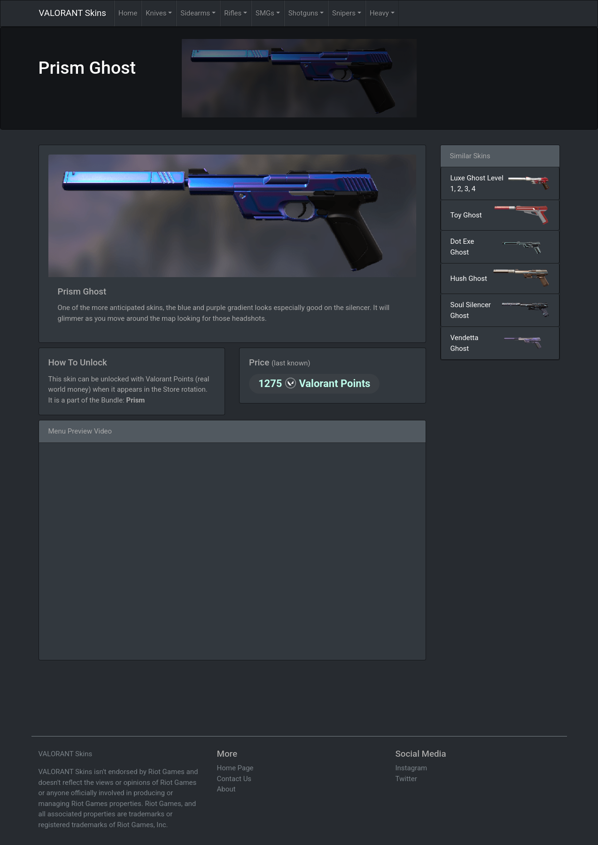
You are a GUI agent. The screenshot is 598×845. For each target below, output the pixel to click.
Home (127, 13)
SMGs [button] (265, 13)
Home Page (235, 768)
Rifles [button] (232, 13)
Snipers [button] (344, 13)
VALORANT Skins (72, 13)
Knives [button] (156, 13)
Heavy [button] (379, 13)
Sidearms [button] (195, 13)
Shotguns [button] (303, 13)
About (226, 789)
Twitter (406, 779)
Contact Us (234, 779)
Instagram (411, 768)
